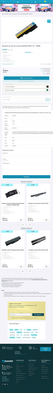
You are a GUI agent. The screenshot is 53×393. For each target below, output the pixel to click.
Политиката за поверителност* (31, 317)
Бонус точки (31, 371)
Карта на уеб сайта (44, 371)
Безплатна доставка (19, 366)
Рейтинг (4, 159)
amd (18, 334)
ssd (32, 332)
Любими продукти (32, 369)
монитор (19, 337)
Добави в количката (26, 78)
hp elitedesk (34, 334)
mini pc (36, 332)
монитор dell (26, 334)
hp (24, 329)
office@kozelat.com (9, 348)
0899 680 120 (17, 353)
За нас (17, 364)
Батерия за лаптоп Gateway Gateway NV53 (13, 246)
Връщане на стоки (44, 369)
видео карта (26, 332)
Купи (48, 99)
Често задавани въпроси (20, 377)
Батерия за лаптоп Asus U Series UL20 (38, 246)
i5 (21, 334)
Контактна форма (45, 349)
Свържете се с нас (44, 367)
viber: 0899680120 (5, 379)
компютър (19, 332)
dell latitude (12, 337)
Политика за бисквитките (21, 373)
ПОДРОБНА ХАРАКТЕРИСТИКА (7, 64)
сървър (34, 337)
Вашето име (5, 153)
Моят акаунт (31, 366)
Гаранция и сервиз (19, 375)
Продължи (26, 176)
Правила (17, 367)
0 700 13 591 (17, 351)
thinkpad (29, 329)
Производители (44, 376)
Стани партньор (44, 373)
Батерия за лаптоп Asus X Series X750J (38, 199)
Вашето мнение (6, 163)
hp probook (12, 334)
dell (21, 329)
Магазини (43, 365)
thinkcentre (35, 329)
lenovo (11, 329)
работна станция (26, 337)
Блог (17, 382)
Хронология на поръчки (33, 367)
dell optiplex (12, 332)
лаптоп (16, 329)
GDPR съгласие (31, 364)
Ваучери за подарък (45, 378)
